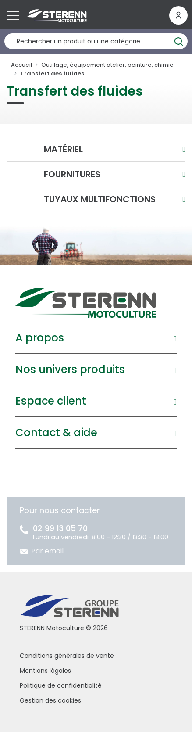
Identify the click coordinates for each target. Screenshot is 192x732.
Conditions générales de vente (67, 655)
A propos (39, 337)
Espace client (50, 401)
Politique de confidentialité (61, 685)
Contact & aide (56, 432)
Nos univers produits (70, 369)
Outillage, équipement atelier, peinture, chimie (107, 65)
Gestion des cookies (50, 700)
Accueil (21, 65)
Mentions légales (45, 670)
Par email (47, 551)
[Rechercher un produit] (96, 41)
